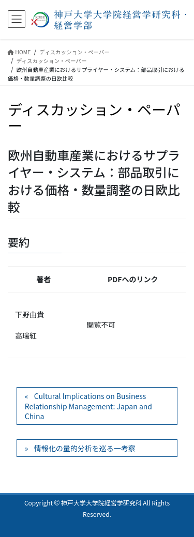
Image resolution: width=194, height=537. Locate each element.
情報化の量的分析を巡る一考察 (85, 448)
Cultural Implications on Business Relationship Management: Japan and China (88, 406)
